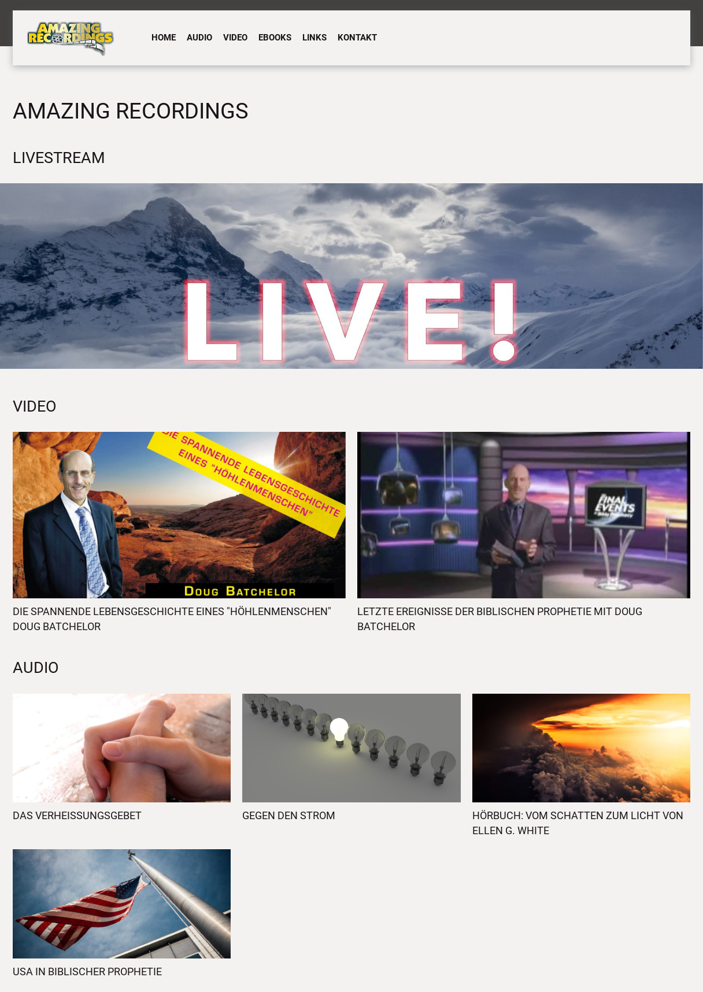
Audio (199, 37)
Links (314, 37)
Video (235, 37)
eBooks (274, 37)
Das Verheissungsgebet (77, 815)
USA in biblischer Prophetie (87, 971)
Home (163, 37)
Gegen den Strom (288, 815)
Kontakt (357, 37)
